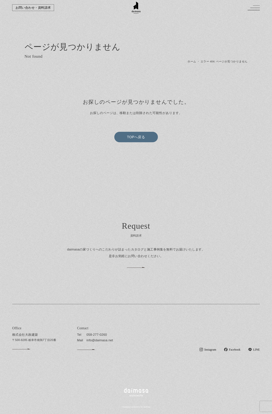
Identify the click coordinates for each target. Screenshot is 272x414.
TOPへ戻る (136, 137)
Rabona (147, 407)
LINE (256, 349)
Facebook (234, 349)
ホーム (191, 61)
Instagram (210, 349)
